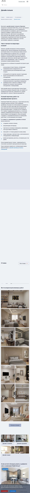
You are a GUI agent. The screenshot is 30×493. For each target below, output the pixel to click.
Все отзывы (24, 263)
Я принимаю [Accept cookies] (12, 491)
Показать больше (15, 425)
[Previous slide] (2, 283)
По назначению (19, 17)
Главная (3, 17)
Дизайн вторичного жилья (7, 19)
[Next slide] (6, 283)
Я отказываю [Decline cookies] (4, 491)
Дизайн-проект (10, 17)
